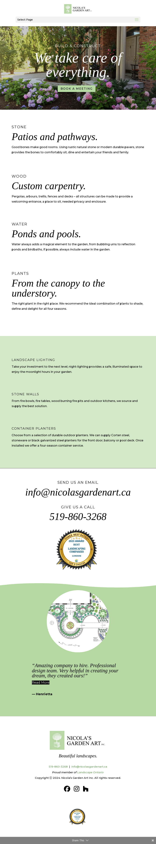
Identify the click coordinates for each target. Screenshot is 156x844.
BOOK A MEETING (77, 88)
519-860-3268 (78, 516)
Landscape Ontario (90, 772)
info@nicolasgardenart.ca (78, 492)
